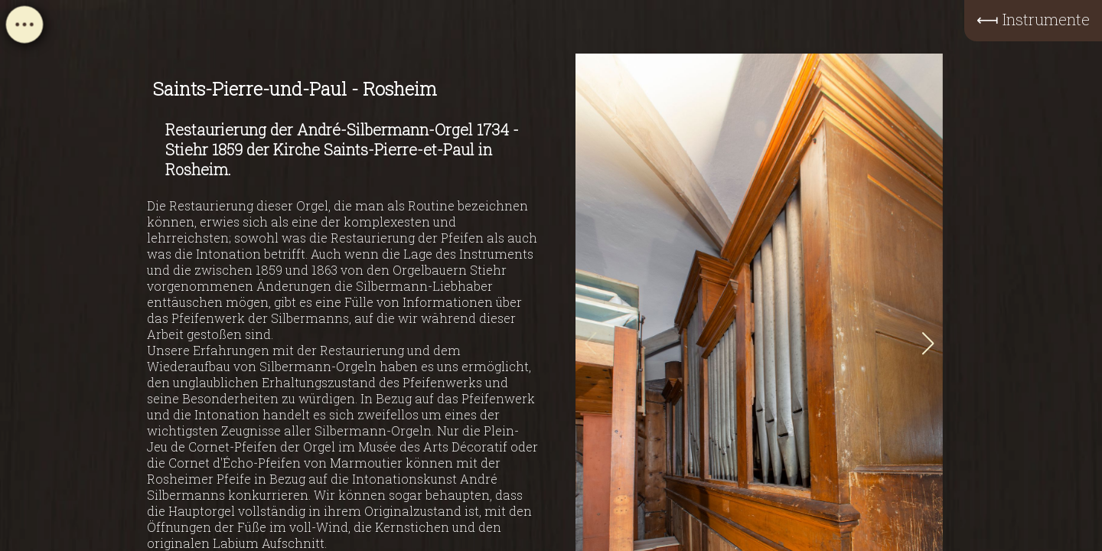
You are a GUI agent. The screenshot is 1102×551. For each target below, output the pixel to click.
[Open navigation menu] (24, 29)
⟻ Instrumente (1033, 19)
